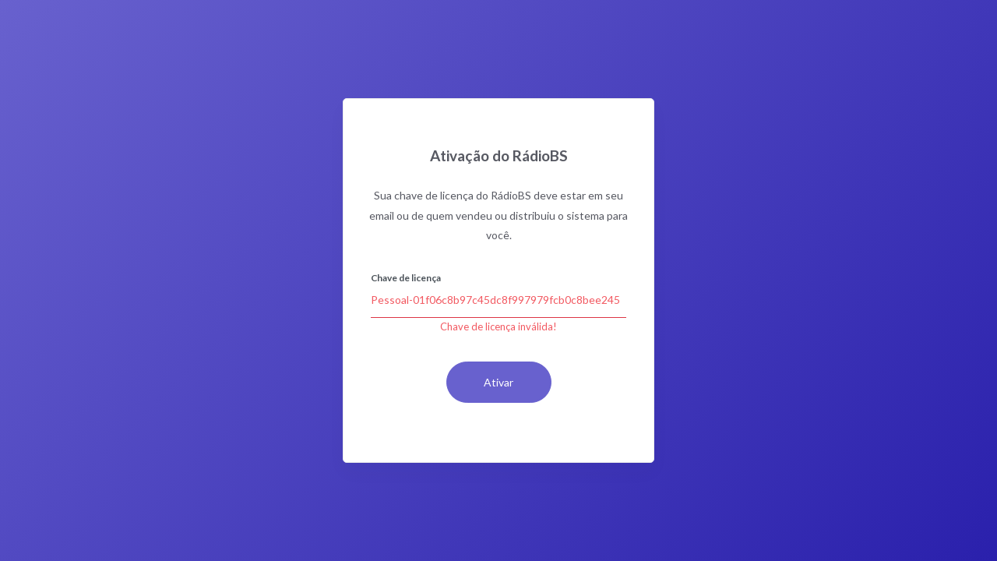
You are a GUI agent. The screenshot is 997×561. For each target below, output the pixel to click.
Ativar (498, 382)
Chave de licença (406, 278)
